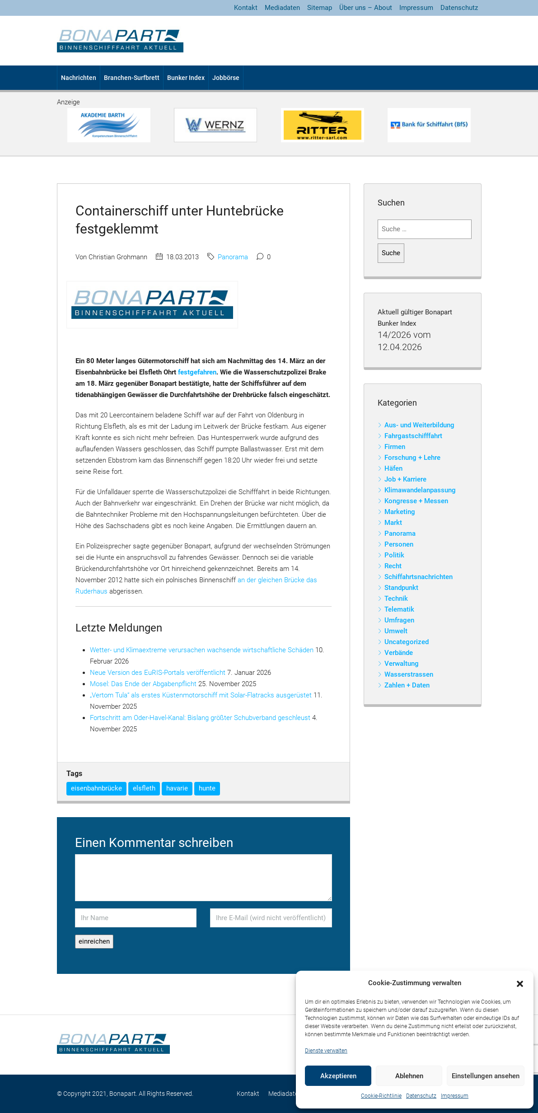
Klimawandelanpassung (420, 490)
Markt (393, 523)
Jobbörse (225, 77)
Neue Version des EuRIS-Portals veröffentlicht (157, 673)
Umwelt (395, 631)
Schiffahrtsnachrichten (418, 577)
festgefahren (197, 372)
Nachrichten (78, 77)
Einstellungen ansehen (485, 1076)
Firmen (394, 447)
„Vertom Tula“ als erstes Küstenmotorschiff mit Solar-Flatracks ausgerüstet (201, 695)
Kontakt (245, 8)
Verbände (398, 653)
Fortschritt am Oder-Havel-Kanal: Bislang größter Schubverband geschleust (200, 718)
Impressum (454, 1096)
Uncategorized (406, 642)
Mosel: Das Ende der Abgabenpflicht (143, 684)
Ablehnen (409, 1076)
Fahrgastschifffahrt (413, 436)
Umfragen (399, 620)
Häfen (393, 468)
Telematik (399, 609)
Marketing (399, 512)
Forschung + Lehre (412, 458)
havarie (177, 788)
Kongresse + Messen (416, 501)
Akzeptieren (338, 1076)
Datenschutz (421, 1096)
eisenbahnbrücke (96, 788)
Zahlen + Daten (407, 685)
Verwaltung (401, 663)
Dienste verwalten (326, 1051)
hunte (207, 788)
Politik (394, 555)
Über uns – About (365, 8)
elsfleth (144, 788)
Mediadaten (282, 8)
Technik (396, 598)
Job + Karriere (405, 479)
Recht (393, 566)
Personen (398, 544)
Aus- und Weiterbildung (419, 425)
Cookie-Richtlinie (381, 1096)
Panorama (233, 257)
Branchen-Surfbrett (131, 77)
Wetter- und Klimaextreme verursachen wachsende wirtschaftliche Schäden (201, 650)
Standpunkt (401, 588)
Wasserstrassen (408, 674)
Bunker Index (186, 77)
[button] (519, 983)
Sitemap (319, 8)
